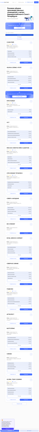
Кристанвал (11, 101)
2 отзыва (14, 175)
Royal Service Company (14, 238)
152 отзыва (14, 44)
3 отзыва (14, 381)
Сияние (9, 353)
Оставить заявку (19, 96)
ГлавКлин (10, 289)
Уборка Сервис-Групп (14, 67)
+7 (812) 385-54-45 (13, 309)
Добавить (36, 2)
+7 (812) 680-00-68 (13, 258)
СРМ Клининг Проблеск (14, 173)
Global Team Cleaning (14, 379)
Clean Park (10, 42)
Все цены (19, 84)
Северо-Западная (13, 198)
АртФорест (10, 314)
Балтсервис (11, 328)
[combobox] (19, 39)
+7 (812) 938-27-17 (13, 374)
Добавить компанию (19, 2)
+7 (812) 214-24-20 (29, 2)
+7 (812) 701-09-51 (13, 399)
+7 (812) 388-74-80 (13, 117)
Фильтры (10, 430)
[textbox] (19, 39)
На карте (29, 430)
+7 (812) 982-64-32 (13, 323)
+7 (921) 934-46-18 (13, 62)
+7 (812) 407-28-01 (13, 168)
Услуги (13, 2)
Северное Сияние (12, 263)
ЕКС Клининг (11, 224)
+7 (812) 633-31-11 (13, 193)
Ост (8, 122)
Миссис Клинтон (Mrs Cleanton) (18, 148)
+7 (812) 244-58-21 (13, 348)
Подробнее (26, 62)
